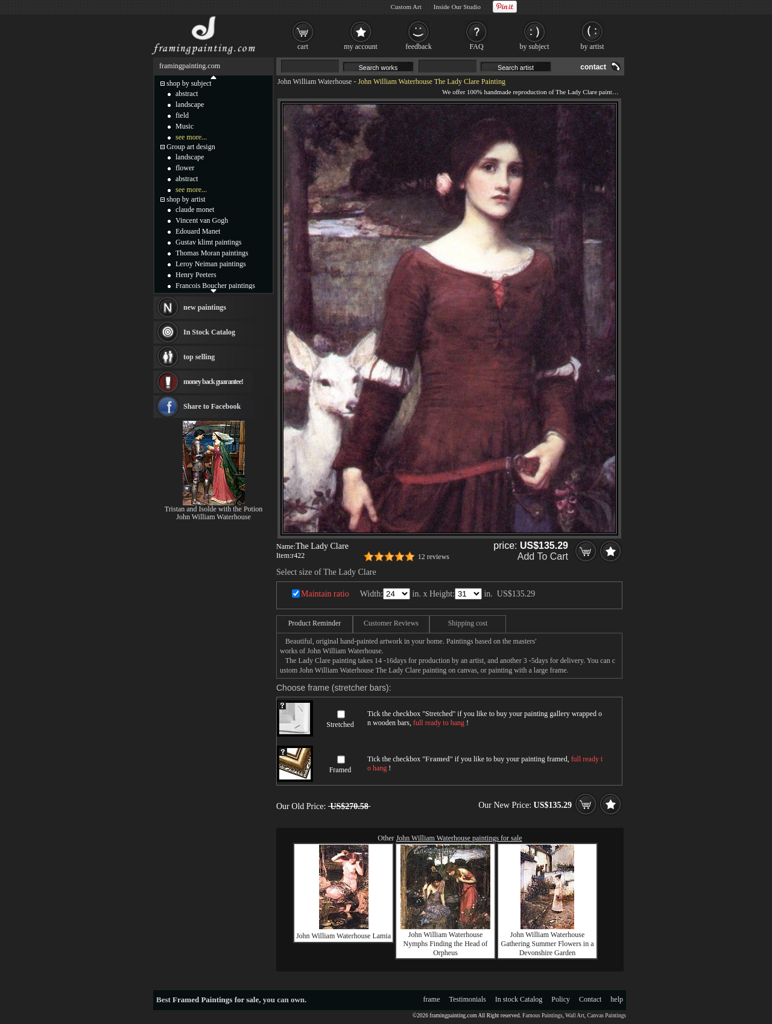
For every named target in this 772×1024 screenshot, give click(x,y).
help (616, 999)
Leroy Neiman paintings (211, 264)
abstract (187, 93)
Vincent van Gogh (202, 220)
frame (431, 999)
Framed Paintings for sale (215, 999)
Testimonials (467, 999)
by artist (592, 46)
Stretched (339, 724)
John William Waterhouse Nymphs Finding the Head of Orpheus (445, 943)
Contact (590, 999)
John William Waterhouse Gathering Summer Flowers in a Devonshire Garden (547, 943)
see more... (191, 137)
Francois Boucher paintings (215, 285)
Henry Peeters (196, 274)
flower (185, 168)
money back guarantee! (213, 381)
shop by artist (186, 199)
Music (185, 126)
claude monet (195, 209)
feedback (418, 46)
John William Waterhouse (314, 81)
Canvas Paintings (606, 1016)
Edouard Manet (198, 231)
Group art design (190, 146)
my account (361, 46)
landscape (190, 104)
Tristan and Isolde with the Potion (214, 509)
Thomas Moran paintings (212, 253)
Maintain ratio (325, 593)
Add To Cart (542, 556)
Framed (340, 770)
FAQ (476, 46)
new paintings (204, 307)
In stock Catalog (519, 999)
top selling (199, 357)
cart (302, 46)
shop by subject (189, 83)
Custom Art (406, 6)
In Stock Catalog (209, 332)
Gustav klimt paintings (208, 242)
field (182, 115)
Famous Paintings (542, 1016)
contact (593, 67)
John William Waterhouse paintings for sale (459, 838)
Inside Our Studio (457, 6)
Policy (560, 999)
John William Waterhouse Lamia (343, 936)
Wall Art (574, 1016)
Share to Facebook (212, 406)
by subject (534, 46)
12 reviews (433, 556)
